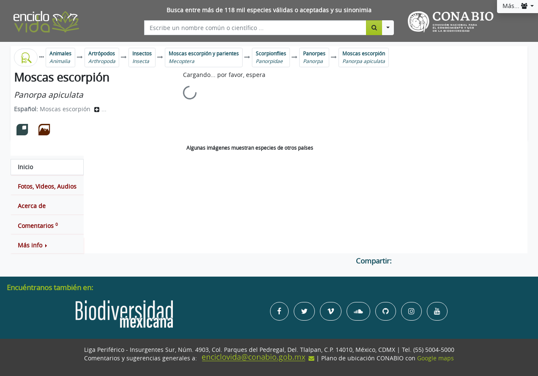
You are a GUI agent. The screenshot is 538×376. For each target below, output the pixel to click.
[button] (47, 245)
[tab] (47, 167)
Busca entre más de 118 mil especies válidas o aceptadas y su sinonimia (269, 10)
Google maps (435, 358)
